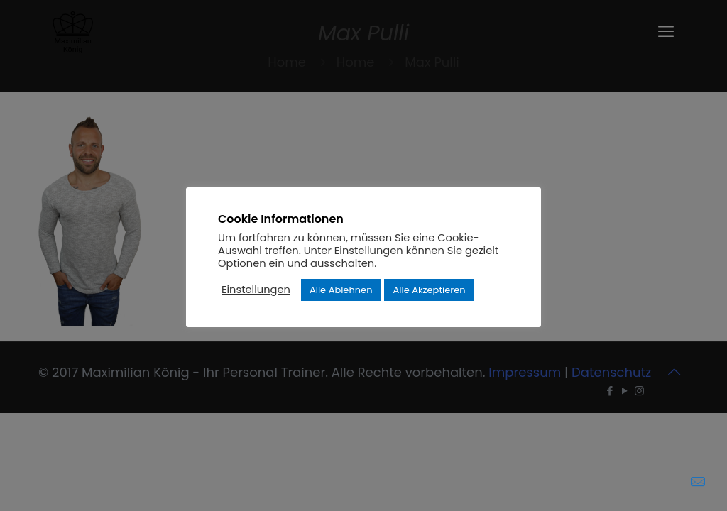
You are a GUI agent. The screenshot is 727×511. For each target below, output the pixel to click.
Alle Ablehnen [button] (341, 290)
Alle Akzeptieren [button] (429, 290)
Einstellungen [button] (256, 289)
